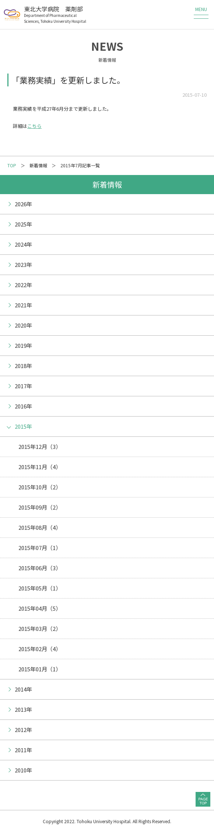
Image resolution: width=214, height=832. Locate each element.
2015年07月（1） (39, 547)
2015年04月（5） (39, 608)
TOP (11, 165)
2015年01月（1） (39, 669)
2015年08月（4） (39, 527)
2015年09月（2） (39, 507)
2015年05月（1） (39, 588)
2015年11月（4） (39, 467)
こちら (34, 125)
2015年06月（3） (39, 568)
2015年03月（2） (39, 628)
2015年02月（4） (39, 649)
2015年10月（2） (39, 487)
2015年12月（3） (39, 446)
